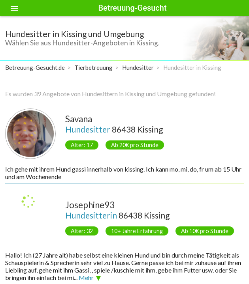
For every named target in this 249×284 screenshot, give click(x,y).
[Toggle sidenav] (14, 8)
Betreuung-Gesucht (132, 8)
